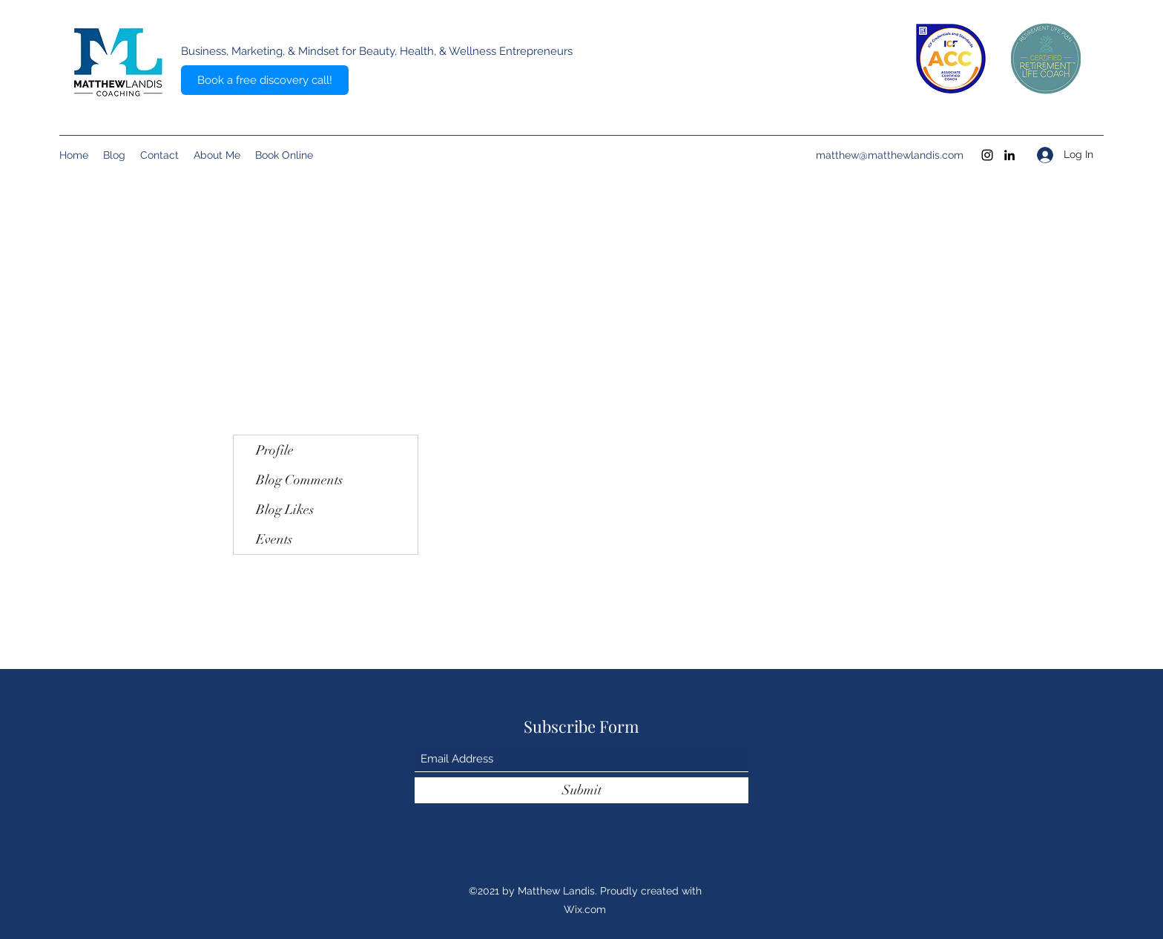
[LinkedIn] (1009, 155)
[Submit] (581, 790)
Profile (275, 450)
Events (274, 539)
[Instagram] (987, 155)
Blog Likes (285, 509)
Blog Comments (299, 480)
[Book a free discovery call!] (265, 80)
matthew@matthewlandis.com (889, 155)
